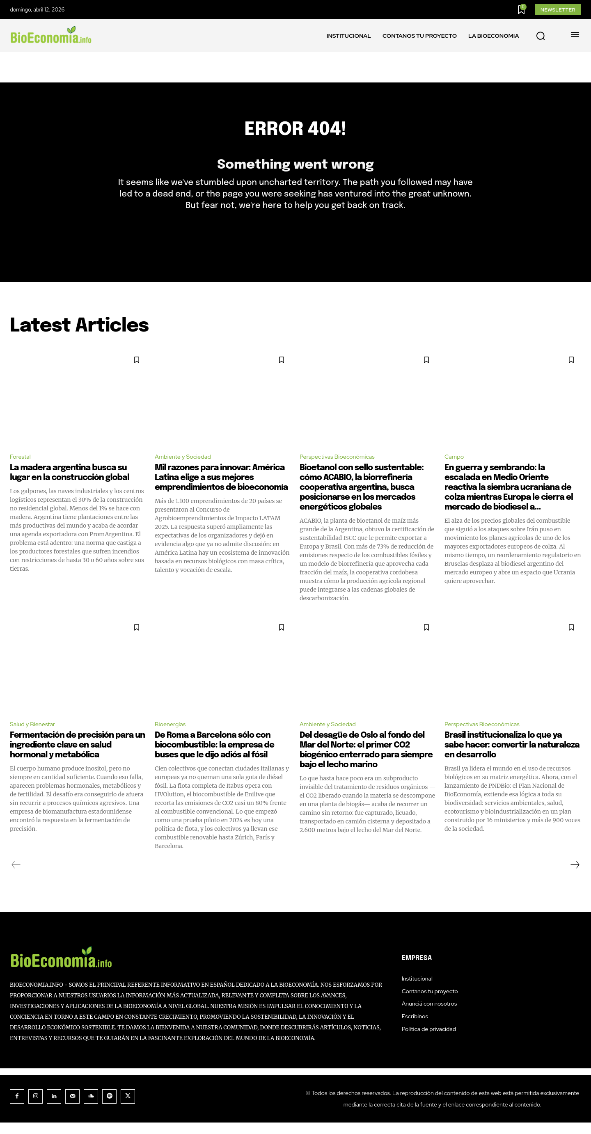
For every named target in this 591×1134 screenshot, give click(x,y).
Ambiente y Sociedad (186, 466)
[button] (540, 36)
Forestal (21, 466)
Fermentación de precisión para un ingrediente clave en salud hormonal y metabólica (77, 757)
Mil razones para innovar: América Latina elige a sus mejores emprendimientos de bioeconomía (221, 488)
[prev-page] (16, 876)
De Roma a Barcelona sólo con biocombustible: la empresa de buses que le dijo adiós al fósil (214, 757)
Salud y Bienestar (35, 735)
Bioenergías (172, 735)
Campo (455, 466)
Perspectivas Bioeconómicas (342, 466)
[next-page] (574, 876)
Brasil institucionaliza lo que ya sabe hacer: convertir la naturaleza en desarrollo (512, 757)
